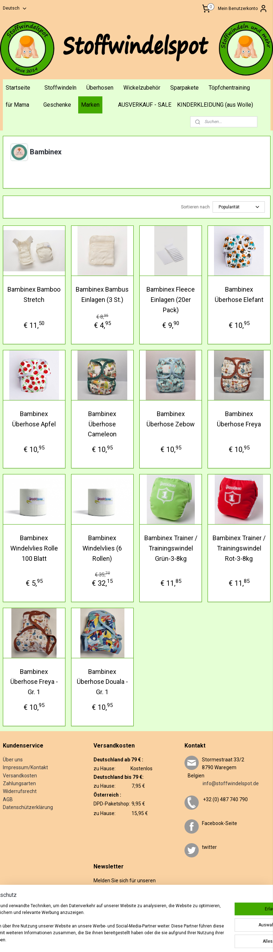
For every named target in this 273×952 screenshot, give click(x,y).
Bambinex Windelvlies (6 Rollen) (102, 548)
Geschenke (57, 104)
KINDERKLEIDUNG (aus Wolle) (215, 104)
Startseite (18, 87)
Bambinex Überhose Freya (239, 418)
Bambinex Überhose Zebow (170, 418)
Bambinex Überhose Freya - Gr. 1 (34, 682)
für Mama (17, 104)
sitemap (136, 939)
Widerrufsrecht (20, 791)
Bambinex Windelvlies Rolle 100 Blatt (34, 548)
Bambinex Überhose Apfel (34, 418)
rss (150, 939)
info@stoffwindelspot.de (221, 783)
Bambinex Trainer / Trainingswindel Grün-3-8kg (170, 548)
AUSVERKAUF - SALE (144, 104)
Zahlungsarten (19, 783)
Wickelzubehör (141, 87)
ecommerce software (177, 939)
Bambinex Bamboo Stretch (33, 294)
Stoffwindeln (60, 87)
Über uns (13, 759)
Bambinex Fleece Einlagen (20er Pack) (170, 300)
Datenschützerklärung (28, 807)
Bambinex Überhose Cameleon (102, 424)
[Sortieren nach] (238, 207)
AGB (8, 799)
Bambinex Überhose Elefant (239, 294)
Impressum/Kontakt (25, 767)
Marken (90, 104)
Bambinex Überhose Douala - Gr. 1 (102, 682)
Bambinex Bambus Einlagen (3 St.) (102, 294)
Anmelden (109, 911)
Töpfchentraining (229, 87)
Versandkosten (20, 775)
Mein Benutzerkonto (243, 8)
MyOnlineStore (238, 939)
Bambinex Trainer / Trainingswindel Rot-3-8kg (239, 548)
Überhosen (99, 87)
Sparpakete (184, 87)
